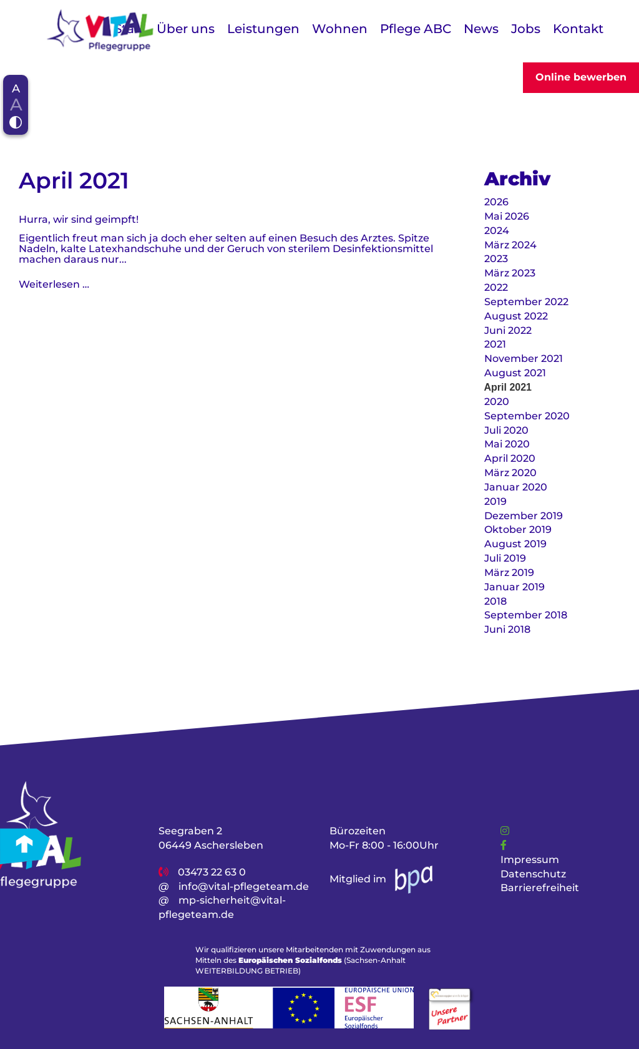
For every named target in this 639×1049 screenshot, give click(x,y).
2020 (496, 401)
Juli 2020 (506, 430)
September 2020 (527, 416)
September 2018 (525, 615)
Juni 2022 (508, 330)
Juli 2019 (505, 558)
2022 (496, 287)
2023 (496, 259)
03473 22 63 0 (212, 872)
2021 (495, 344)
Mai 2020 (507, 444)
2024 (496, 231)
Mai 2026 (506, 216)
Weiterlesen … (54, 284)
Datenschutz (533, 874)
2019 (495, 501)
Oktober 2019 (518, 529)
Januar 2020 (515, 487)
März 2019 (509, 572)
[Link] (504, 831)
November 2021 (523, 358)
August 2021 (515, 373)
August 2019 (515, 544)
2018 (495, 601)
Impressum (529, 860)
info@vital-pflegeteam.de (243, 886)
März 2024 (510, 245)
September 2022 (526, 302)
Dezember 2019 (523, 516)
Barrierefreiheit (539, 888)
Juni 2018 (507, 629)
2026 (496, 202)
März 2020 (510, 473)
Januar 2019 (514, 587)
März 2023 (509, 273)
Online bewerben (581, 77)
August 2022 (516, 316)
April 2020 (509, 458)
